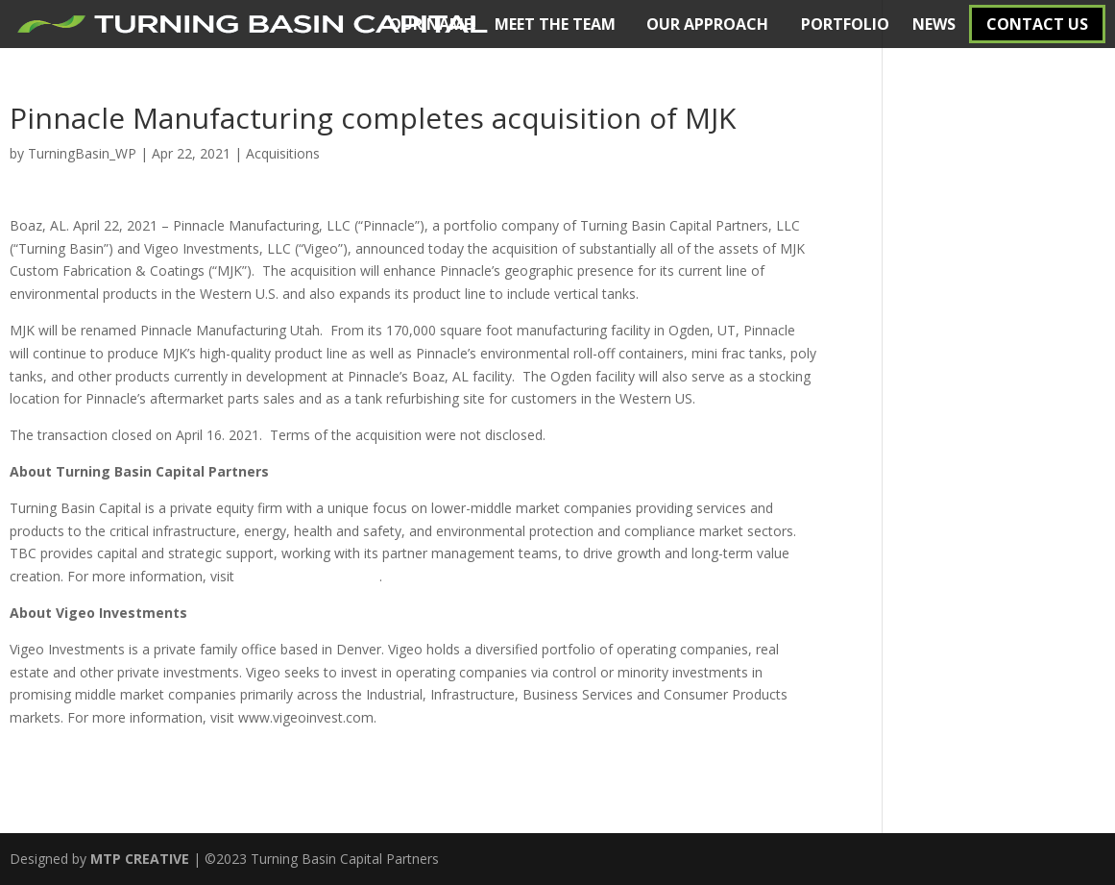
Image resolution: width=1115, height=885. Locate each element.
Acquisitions (283, 153)
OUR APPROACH (707, 24)
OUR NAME (430, 24)
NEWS (934, 24)
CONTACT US (1037, 24)
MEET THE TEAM (555, 24)
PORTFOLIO (845, 24)
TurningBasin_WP (82, 153)
